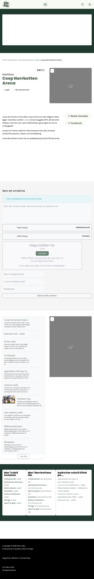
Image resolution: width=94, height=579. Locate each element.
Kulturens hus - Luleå (14, 333)
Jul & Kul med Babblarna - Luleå (71, 485)
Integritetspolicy (9, 570)
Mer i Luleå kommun (11, 474)
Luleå (37, 60)
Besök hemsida (78, 116)
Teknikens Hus (24, 398)
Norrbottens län (26, 60)
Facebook (75, 123)
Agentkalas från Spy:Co (15, 371)
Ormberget (9, 355)
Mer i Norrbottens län (39, 474)
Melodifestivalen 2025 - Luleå (70, 497)
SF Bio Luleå (10, 341)
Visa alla (23, 456)
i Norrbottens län (39, 480)
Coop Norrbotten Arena (20, 81)
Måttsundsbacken (13, 426)
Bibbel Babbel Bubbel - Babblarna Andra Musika (72, 489)
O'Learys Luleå (11, 385)
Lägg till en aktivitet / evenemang (16, 558)
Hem (4, 60)
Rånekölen (9, 442)
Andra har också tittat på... (72, 474)
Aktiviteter (12, 60)
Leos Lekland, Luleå (13, 412)
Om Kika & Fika (8, 567)
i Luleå (12, 479)
